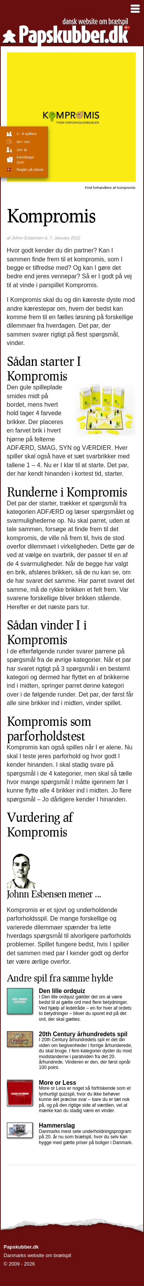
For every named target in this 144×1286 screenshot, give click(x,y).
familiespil (25, 157)
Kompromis (110, 187)
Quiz (20, 162)
